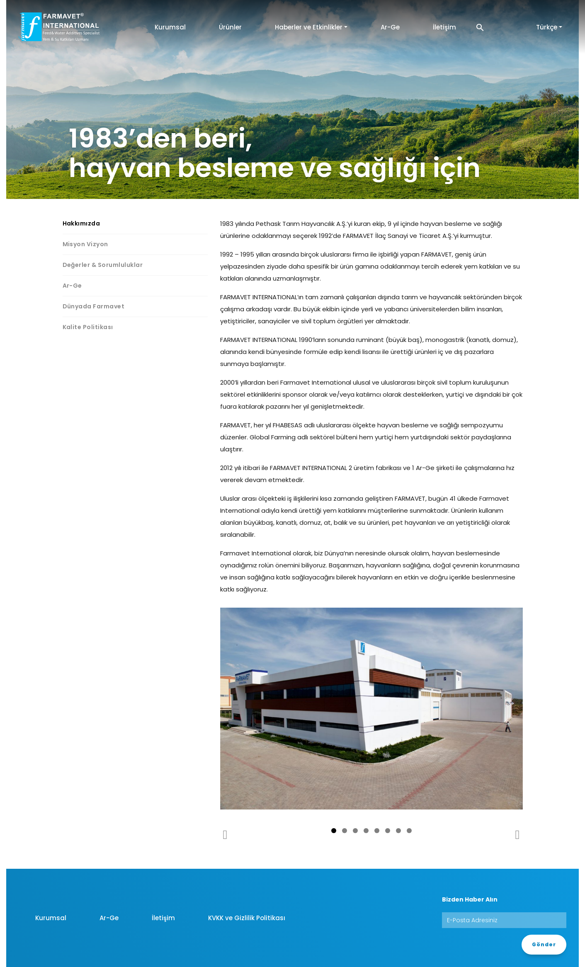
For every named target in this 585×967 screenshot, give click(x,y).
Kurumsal (170, 27)
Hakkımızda (81, 223)
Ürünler (230, 27)
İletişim (444, 27)
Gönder (544, 944)
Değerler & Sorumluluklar (103, 265)
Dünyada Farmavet (94, 306)
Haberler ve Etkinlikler (308, 27)
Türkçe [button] (546, 27)
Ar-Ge (390, 27)
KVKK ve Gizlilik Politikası (246, 918)
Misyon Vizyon (85, 244)
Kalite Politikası (88, 327)
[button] (480, 27)
